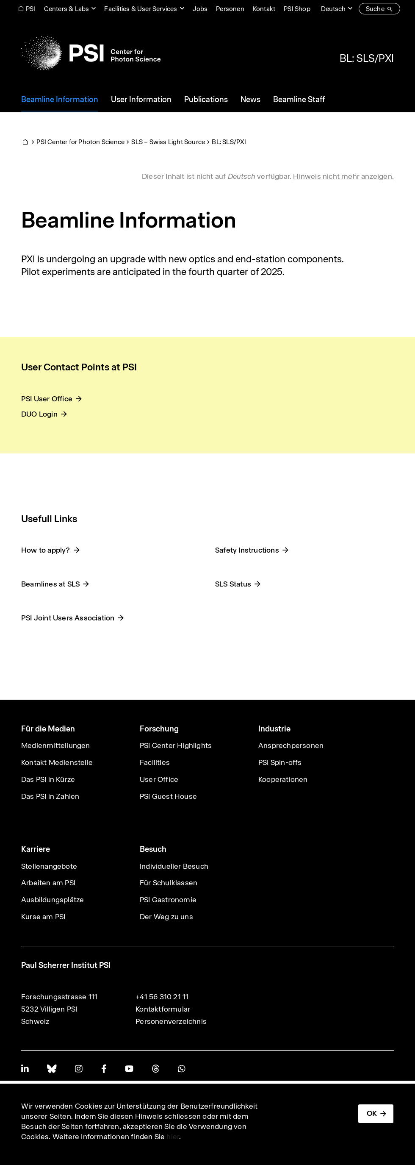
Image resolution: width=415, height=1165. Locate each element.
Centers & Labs (66, 8)
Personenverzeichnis (171, 1021)
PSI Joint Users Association (67, 618)
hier (172, 1136)
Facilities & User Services (140, 8)
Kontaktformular (163, 1009)
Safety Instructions (247, 550)
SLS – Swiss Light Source (168, 141)
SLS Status (233, 584)
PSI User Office (46, 399)
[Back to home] (90, 53)
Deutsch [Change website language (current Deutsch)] (333, 8)
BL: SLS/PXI (367, 58)
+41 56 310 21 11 (162, 997)
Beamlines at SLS (50, 584)
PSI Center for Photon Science (80, 141)
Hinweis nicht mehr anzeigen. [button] (343, 176)
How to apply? (45, 550)
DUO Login (39, 414)
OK (372, 1113)
